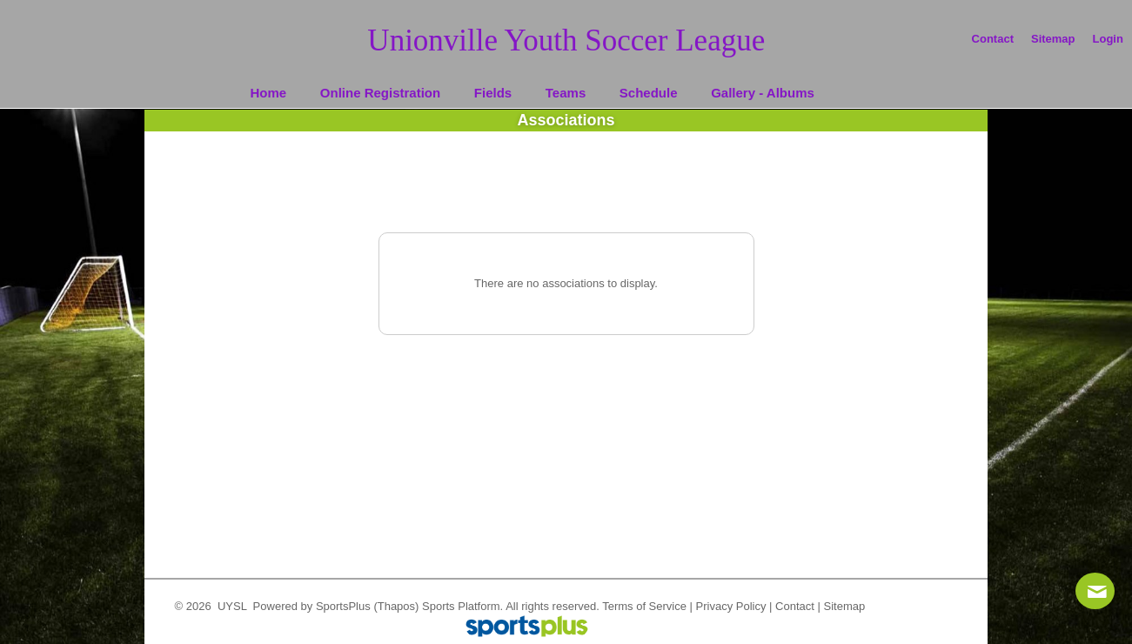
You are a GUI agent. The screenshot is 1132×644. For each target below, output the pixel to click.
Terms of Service (644, 606)
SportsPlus (343, 606)
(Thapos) (396, 606)
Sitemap (845, 606)
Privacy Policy (731, 606)
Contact (794, 606)
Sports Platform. (462, 606)
